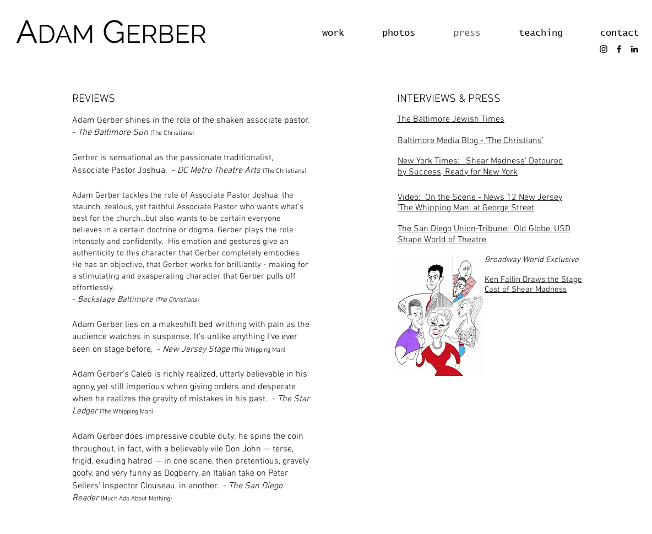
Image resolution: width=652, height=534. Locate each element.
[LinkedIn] (634, 49)
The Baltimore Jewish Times (450, 119)
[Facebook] (619, 49)
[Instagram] (603, 49)
